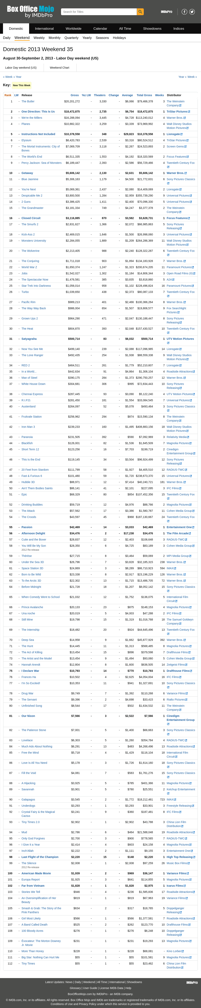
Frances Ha (29, 677)
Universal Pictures (179, 195)
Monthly (55, 38)
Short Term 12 (30, 449)
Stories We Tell (31, 891)
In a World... (29, 371)
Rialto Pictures (177, 699)
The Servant (29, 699)
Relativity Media (178, 437)
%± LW (86, 95)
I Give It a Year (31, 844)
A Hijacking (28, 783)
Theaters (99, 95)
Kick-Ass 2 (28, 234)
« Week (7, 76)
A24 (171, 279)
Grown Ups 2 (30, 318)
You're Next (29, 189)
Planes (26, 124)
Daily (7, 38)
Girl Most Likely (31, 918)
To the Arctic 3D (31, 580)
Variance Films (177, 693)
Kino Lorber (175, 951)
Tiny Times (28, 963)
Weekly (39, 38)
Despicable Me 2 (32, 195)
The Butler (28, 101)
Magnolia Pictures (179, 443)
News (69, 982)
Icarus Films (176, 885)
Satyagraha (29, 338)
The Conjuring (30, 261)
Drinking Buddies (32, 504)
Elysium (26, 140)
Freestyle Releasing (180, 805)
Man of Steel (29, 377)
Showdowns (152, 29)
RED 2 (26, 365)
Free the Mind (30, 752)
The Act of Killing (32, 652)
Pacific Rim (28, 302)
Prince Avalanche (32, 607)
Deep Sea (28, 639)
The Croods (29, 517)
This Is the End (31, 459)
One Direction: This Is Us (38, 111)
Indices (178, 29)
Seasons (102, 38)
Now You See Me (32, 349)
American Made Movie (36, 873)
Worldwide (73, 29)
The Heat (27, 328)
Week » (192, 76)
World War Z (29, 267)
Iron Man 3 (28, 426)
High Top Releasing (181, 857)
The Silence (29, 863)
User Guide (90, 988)
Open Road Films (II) (181, 273)
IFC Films (174, 488)
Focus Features (178, 156)
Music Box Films (178, 863)
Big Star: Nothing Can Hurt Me (40, 957)
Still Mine (27, 619)
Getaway (27, 173)
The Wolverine (30, 250)
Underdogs (28, 805)
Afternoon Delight (33, 533)
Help (128, 988)
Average (127, 95)
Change (114, 95)
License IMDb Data (111, 988)
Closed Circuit (31, 218)
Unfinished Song (32, 705)
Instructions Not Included (38, 134)
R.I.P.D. (26, 400)
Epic (24, 494)
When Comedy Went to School (41, 597)
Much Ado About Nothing (37, 746)
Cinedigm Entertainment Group (181, 719)
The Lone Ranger (32, 355)
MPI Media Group (179, 555)
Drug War (27, 693)
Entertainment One (181, 527)
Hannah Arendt (31, 664)
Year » (182, 76)
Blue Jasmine (30, 179)
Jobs (25, 273)
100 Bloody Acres (32, 930)
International (44, 29)
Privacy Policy (87, 1004)
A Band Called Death (34, 924)
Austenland (28, 406)
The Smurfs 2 (30, 224)
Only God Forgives (33, 838)
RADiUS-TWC (177, 469)
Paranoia (27, 437)
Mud (24, 832)
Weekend (89, 982)
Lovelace (27, 740)
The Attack (28, 510)
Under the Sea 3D (33, 562)
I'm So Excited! (31, 683)
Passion (27, 527)
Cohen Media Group (181, 510)
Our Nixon (28, 715)
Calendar (100, 29)
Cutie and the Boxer (34, 539)
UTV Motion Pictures (181, 394)
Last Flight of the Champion (40, 857)
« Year (18, 76)
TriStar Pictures (178, 111)
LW (16, 95)
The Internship (30, 629)
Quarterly (71, 38)
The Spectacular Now (35, 279)
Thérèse (27, 555)
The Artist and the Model (37, 658)
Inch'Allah (28, 850)
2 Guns (26, 201)
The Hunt (27, 646)
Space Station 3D (32, 568)
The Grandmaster (32, 208)
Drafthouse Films (179, 652)
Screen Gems (177, 146)
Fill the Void (29, 773)
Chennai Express (32, 394)
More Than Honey (33, 951)
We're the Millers (32, 117)
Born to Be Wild (31, 574)
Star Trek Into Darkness (36, 285)
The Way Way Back (34, 308)
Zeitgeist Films (177, 664)
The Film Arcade (179, 533)
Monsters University (34, 240)
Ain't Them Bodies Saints (37, 488)
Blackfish (27, 443)
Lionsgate (175, 134)
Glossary (75, 988)
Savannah (28, 789)
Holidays (119, 38)
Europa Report (31, 879)
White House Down (33, 383)
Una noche (28, 613)
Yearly (87, 38)
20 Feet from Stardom (35, 469)
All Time (125, 29)
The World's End (32, 156)
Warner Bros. (176, 117)
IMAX (171, 568)
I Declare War (30, 670)
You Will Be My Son (34, 545)
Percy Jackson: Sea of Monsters (42, 162)
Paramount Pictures (180, 267)
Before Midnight (31, 586)
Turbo (25, 292)
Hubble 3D (28, 482)
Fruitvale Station (32, 416)
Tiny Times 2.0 (31, 822)
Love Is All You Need (34, 762)
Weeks (159, 95)
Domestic (16, 29)
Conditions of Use (62, 1004)
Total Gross (144, 95)
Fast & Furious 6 (32, 475)
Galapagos (28, 799)
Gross (75, 95)
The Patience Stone (34, 730)
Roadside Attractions (181, 371)
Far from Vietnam (33, 885)
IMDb (117, 994)
